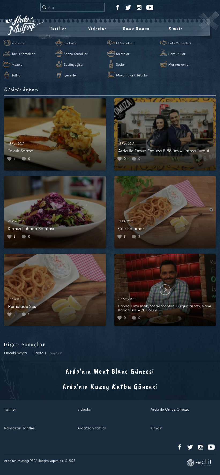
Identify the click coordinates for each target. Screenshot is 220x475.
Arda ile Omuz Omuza (170, 409)
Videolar (97, 28)
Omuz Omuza (136, 28)
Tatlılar (17, 75)
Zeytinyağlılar (74, 64)
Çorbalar (70, 43)
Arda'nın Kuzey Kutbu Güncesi (110, 386)
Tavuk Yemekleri (24, 53)
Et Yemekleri (125, 43)
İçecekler (70, 75)
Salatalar (122, 53)
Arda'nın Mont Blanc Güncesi (110, 371)
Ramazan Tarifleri (19, 427)
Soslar (120, 64)
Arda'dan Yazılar (91, 427)
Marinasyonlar (179, 64)
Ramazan (18, 43)
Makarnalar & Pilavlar (132, 75)
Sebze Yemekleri (76, 53)
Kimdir (176, 28)
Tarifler (58, 28)
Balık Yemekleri (179, 43)
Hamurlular (176, 53)
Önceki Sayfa (15, 352)
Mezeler (18, 64)
